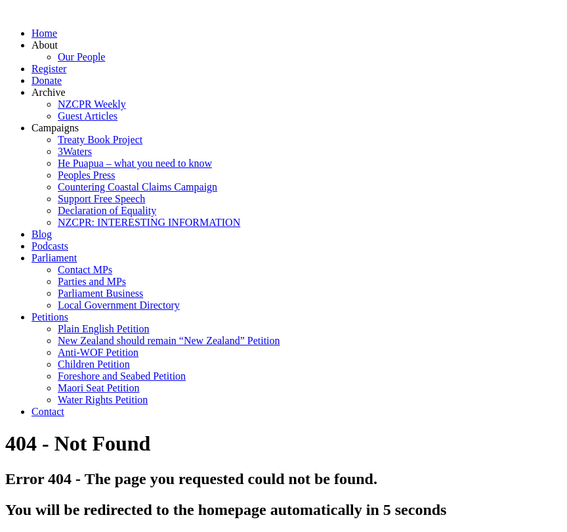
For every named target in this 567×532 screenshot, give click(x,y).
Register (49, 68)
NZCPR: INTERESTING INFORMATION (149, 222)
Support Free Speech (101, 198)
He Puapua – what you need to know (135, 163)
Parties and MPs (92, 281)
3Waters (75, 151)
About (45, 45)
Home (44, 33)
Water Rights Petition (103, 399)
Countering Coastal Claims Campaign (137, 186)
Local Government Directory (119, 305)
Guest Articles (87, 116)
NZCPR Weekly (92, 104)
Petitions (50, 316)
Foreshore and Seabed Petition (122, 376)
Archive (49, 92)
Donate (47, 80)
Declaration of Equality (107, 210)
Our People (81, 56)
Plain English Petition (104, 328)
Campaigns (55, 127)
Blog (42, 234)
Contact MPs (85, 269)
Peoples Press (87, 175)
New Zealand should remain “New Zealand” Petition (169, 340)
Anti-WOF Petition (98, 352)
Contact (48, 411)
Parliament (54, 257)
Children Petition (94, 364)
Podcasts (50, 246)
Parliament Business (100, 293)
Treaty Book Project (100, 139)
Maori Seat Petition (98, 387)
